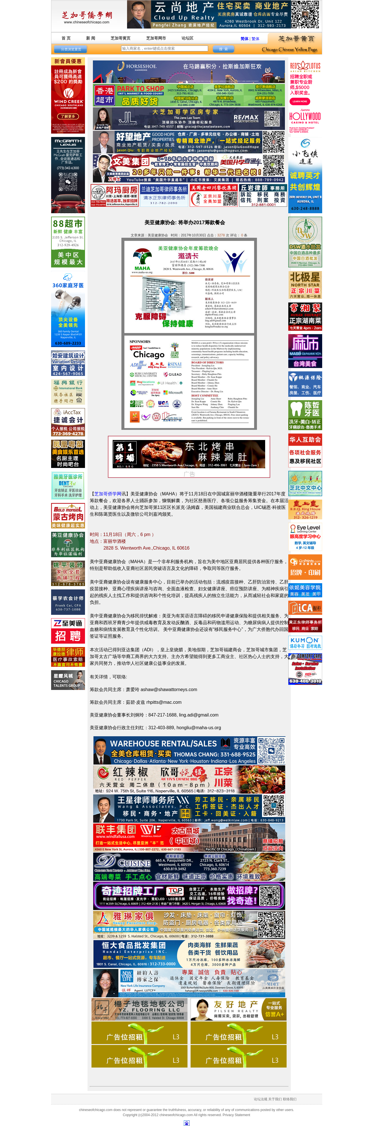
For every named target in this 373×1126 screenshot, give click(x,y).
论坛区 (187, 38)
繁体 (255, 38)
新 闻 (90, 38)
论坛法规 (260, 1099)
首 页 (66, 38)
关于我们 (275, 1099)
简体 (244, 38)
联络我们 (289, 1099)
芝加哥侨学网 (107, 493)
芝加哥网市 (156, 38)
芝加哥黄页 (120, 38)
